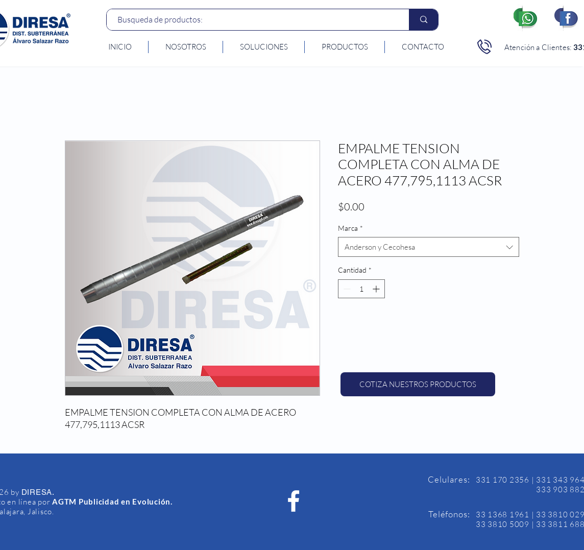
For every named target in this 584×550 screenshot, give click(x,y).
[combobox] (428, 247)
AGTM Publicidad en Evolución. (112, 501)
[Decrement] (345, 289)
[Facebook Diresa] (293, 501)
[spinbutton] (361, 289)
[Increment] (377, 289)
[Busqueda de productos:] (252, 19)
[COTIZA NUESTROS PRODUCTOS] (417, 384)
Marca (350, 228)
